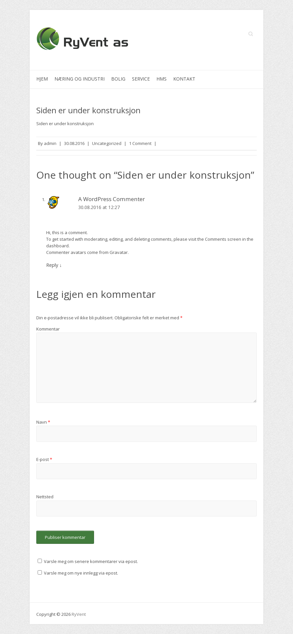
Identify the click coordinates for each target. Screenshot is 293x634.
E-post (44, 459)
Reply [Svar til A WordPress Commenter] (54, 265)
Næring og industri (79, 79)
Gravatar (119, 252)
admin (50, 143)
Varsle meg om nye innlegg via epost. (81, 573)
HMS (161, 79)
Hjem (42, 79)
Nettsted (44, 497)
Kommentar (48, 329)
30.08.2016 (74, 143)
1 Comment (140, 143)
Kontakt (184, 79)
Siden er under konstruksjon (88, 110)
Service (141, 79)
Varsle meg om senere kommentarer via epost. (91, 561)
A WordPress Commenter (111, 199)
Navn (43, 422)
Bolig (118, 79)
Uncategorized (106, 143)
